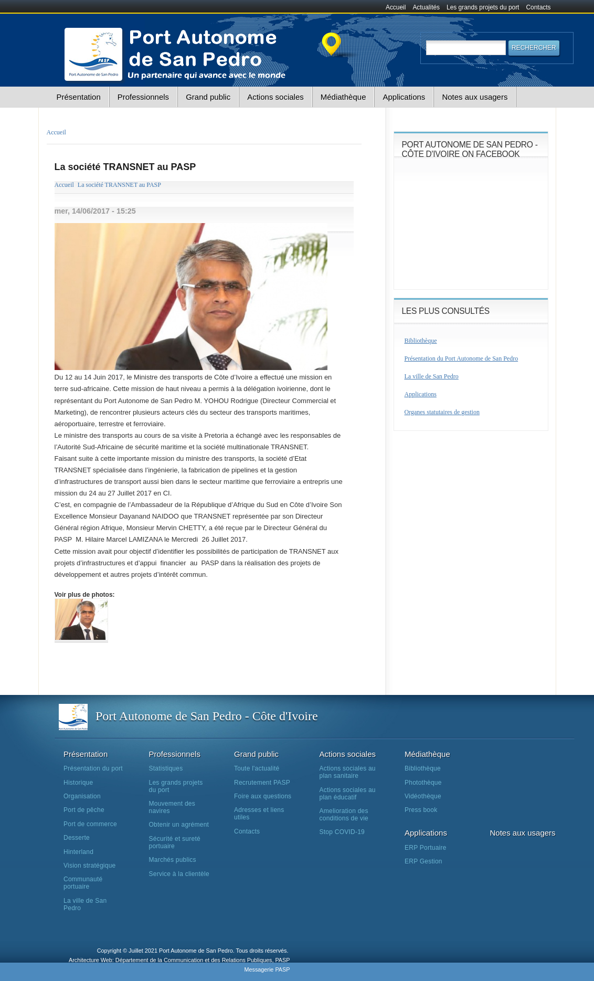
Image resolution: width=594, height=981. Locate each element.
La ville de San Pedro (432, 376)
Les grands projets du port (483, 7)
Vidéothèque (423, 796)
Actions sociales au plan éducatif (348, 793)
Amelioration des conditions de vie (344, 814)
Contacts (538, 7)
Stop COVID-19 (342, 832)
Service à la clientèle (179, 874)
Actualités (426, 7)
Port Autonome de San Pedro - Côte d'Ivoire (207, 716)
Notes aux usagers (474, 96)
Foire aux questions (262, 796)
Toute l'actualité (256, 768)
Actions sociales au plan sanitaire (348, 772)
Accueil (396, 7)
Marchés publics (172, 859)
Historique (78, 782)
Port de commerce (90, 824)
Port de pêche (83, 810)
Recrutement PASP (262, 782)
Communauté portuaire (82, 882)
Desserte (76, 837)
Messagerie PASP (267, 969)
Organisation (82, 796)
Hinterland (78, 852)
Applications (404, 96)
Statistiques (166, 768)
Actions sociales (275, 96)
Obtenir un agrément (179, 824)
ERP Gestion (423, 861)
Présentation (79, 96)
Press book (421, 810)
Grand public (208, 96)
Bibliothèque (421, 340)
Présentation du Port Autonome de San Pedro (461, 358)
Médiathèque (343, 96)
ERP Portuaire (426, 847)
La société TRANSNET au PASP (119, 184)
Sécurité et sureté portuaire (174, 842)
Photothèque (423, 782)
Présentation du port (93, 768)
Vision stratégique (89, 865)
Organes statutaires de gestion (442, 412)
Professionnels (143, 96)
